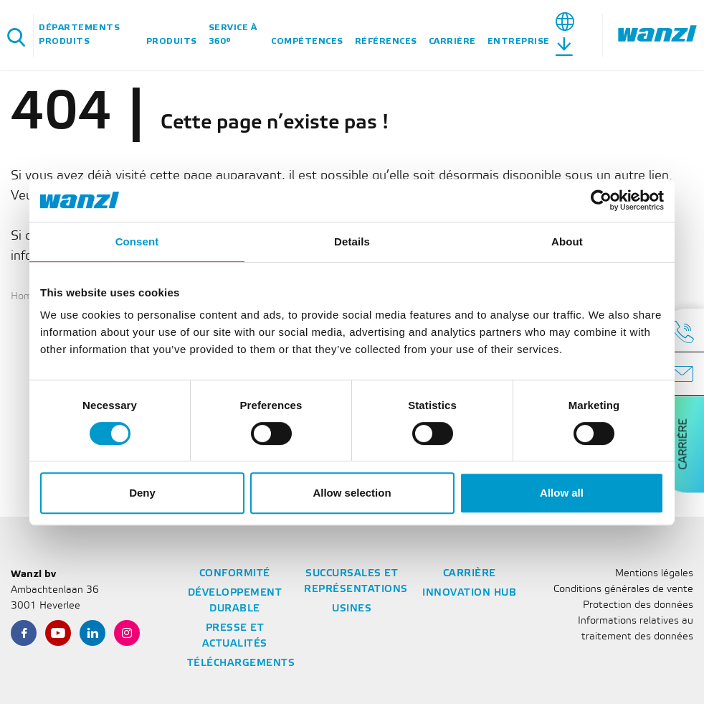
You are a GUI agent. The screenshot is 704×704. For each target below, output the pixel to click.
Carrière (452, 41)
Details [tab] (352, 241)
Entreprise (518, 41)
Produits (171, 41)
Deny (142, 493)
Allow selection (352, 493)
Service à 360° (233, 34)
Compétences (307, 41)
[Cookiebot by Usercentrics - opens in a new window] (601, 200)
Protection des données (638, 605)
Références (386, 41)
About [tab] (567, 241)
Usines (351, 609)
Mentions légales (654, 573)
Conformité (234, 573)
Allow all (562, 493)
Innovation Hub (469, 593)
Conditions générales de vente (623, 589)
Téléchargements (241, 663)
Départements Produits (79, 34)
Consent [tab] (137, 241)
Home (24, 296)
